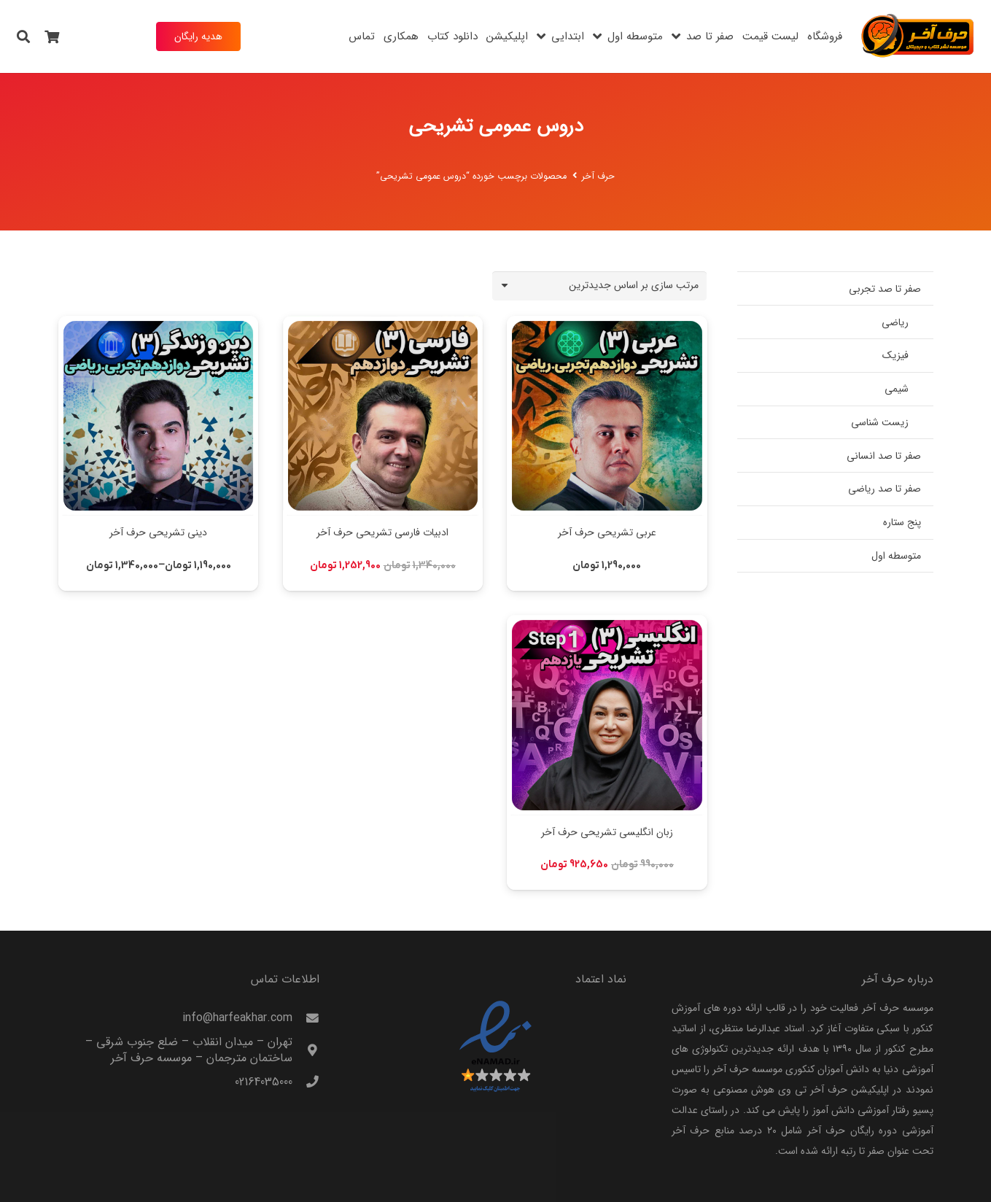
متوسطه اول (896, 556)
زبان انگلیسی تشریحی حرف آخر (606, 831)
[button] (23, 36)
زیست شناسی (880, 422)
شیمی (897, 389)
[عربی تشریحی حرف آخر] (607, 326)
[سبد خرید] (52, 36)
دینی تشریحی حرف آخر (158, 532)
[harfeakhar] (918, 36)
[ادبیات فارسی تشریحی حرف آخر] (382, 326)
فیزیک (895, 355)
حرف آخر (598, 176)
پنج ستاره (902, 522)
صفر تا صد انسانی (884, 456)
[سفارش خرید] (599, 285)
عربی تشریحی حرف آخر (606, 532)
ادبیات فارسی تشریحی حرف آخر (382, 532)
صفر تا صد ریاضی (884, 489)
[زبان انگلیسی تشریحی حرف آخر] (607, 625)
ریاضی (895, 322)
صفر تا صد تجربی (885, 289)
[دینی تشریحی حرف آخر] (158, 326)
